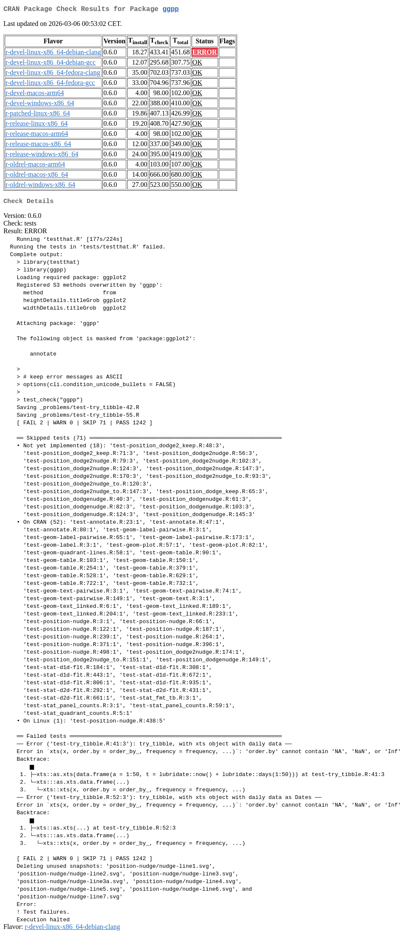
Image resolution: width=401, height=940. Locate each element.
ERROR (204, 53)
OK (197, 64)
